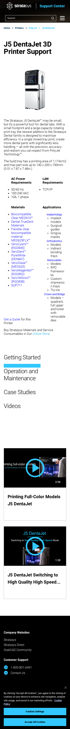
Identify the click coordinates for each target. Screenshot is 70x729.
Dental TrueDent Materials (22, 223)
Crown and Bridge (54, 294)
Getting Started (22, 357)
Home (7, 28)
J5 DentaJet (48, 28)
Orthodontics (54, 241)
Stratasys (10, 640)
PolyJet (33, 28)
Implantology (54, 214)
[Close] (65, 688)
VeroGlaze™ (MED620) (19, 264)
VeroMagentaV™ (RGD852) (22, 272)
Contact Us (14, 673)
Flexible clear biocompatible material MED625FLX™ (21, 234)
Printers (19, 28)
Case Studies (20, 392)
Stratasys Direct (14, 645)
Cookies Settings (35, 711)
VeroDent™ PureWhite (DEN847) (18, 255)
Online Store (41, 334)
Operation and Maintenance (21, 375)
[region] (35, 705)
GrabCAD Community (18, 650)
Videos (12, 406)
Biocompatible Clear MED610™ (22, 216)
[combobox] (30, 18)
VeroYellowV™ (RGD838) (21, 279)
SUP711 (16, 285)
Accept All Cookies (35, 722)
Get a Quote (12, 319)
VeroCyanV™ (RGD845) (20, 246)
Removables (54, 260)
